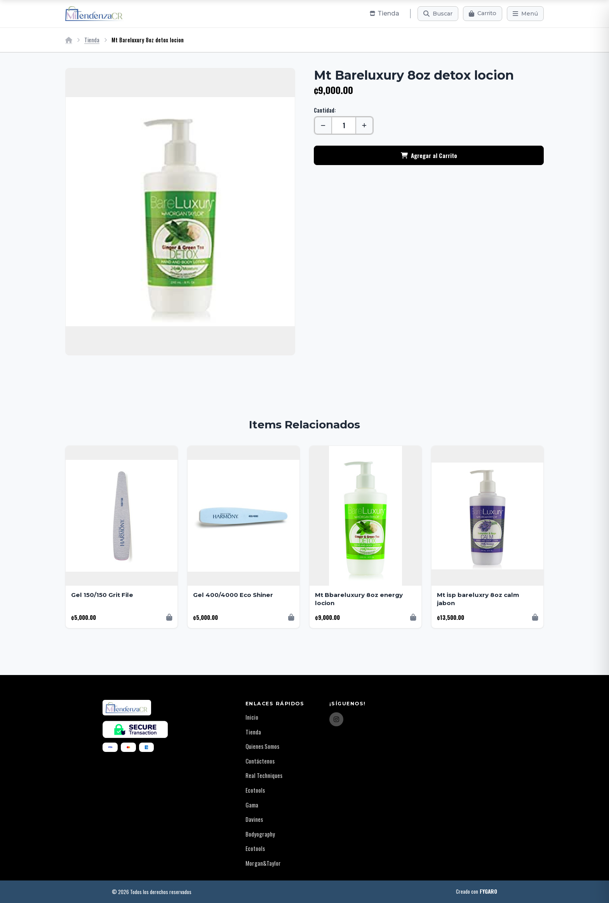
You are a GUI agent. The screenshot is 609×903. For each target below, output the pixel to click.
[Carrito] (482, 13)
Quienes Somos (262, 746)
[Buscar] (438, 13)
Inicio (251, 717)
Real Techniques (263, 775)
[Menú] (525, 13)
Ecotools (255, 790)
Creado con (476, 891)
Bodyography (260, 834)
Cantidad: (325, 110)
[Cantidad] (343, 125)
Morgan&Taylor (263, 863)
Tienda (91, 40)
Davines (254, 819)
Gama (251, 804)
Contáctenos (260, 761)
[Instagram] (336, 719)
